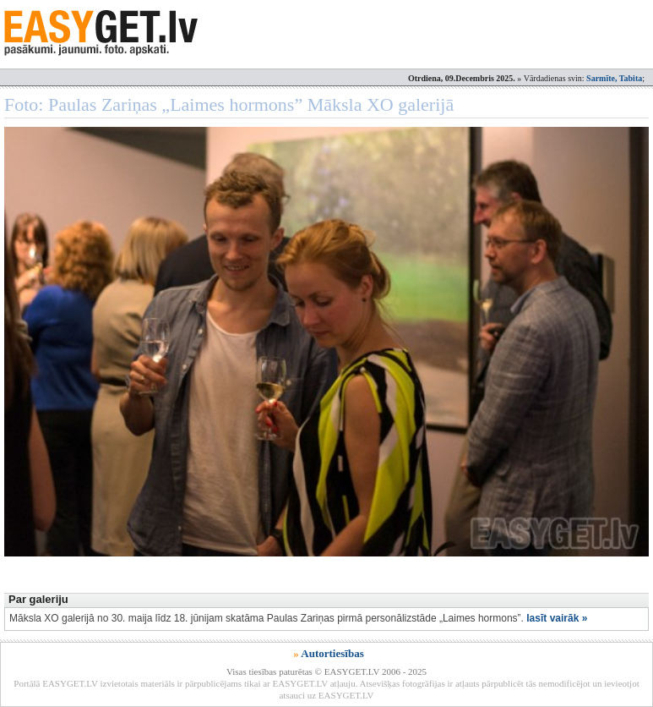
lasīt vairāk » (556, 618)
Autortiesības (332, 653)
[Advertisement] (311, 542)
